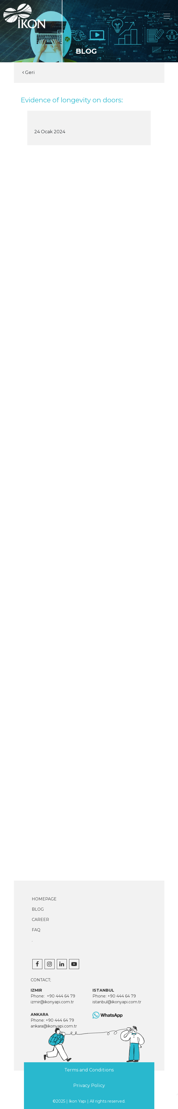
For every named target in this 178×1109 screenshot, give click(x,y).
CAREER (40, 919)
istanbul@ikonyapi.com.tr (116, 1001)
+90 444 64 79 (61, 996)
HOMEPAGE (44, 898)
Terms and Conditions (89, 1070)
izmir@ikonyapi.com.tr (52, 1001)
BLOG (38, 909)
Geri (28, 72)
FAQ (36, 929)
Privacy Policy (89, 1085)
